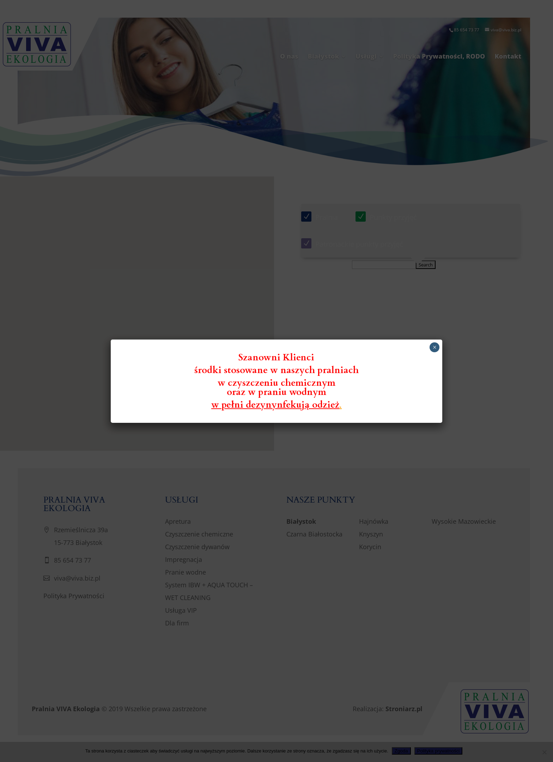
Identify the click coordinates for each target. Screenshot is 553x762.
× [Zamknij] (435, 347)
